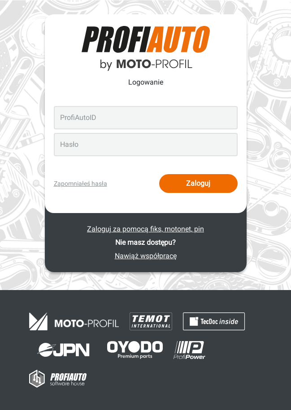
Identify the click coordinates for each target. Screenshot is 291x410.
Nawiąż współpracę (146, 256)
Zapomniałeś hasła (80, 183)
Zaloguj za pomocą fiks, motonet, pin (145, 229)
